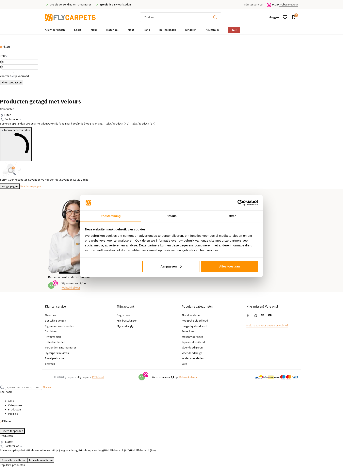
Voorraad (6, 76)
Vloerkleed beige (192, 353)
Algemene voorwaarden (59, 326)
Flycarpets (84, 377)
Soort (77, 30)
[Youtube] (270, 315)
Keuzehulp (212, 30)
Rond (147, 30)
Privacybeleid (53, 337)
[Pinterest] (262, 315)
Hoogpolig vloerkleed (195, 320)
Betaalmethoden (55, 342)
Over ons (50, 315)
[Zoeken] (180, 17)
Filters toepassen (12, 431)
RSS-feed (98, 377)
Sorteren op (7, 123)
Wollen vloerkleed (192, 337)
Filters (5, 46)
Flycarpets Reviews (57, 353)
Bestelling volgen (55, 320)
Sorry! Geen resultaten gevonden (20, 179)
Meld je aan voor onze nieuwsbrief (267, 325)
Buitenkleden (167, 30)
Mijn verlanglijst (126, 326)
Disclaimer (51, 331)
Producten (7, 109)
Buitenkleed (189, 331)
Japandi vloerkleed (193, 342)
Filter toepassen (12, 82)
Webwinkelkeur (288, 4)
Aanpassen (171, 266)
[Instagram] (255, 315)
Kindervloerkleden (193, 358)
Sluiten (47, 387)
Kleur (94, 30)
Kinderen (190, 30)
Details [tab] (171, 216)
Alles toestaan (229, 266)
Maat (131, 30)
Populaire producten (12, 465)
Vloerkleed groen (192, 347)
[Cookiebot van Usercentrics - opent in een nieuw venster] (240, 203)
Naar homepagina (31, 186)
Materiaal (112, 30)
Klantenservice (253, 4)
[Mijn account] (273, 17)
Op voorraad (21, 74)
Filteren (6, 421)
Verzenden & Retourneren (61, 347)
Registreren (124, 315)
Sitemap (50, 363)
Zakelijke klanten (55, 358)
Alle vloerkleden (55, 30)
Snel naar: (6, 392)
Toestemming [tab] (111, 216)
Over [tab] (232, 216)
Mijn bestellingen (127, 320)
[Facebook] (248, 315)
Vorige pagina (10, 186)
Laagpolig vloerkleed (194, 326)
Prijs (3, 56)
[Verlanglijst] (285, 17)
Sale (234, 30)
